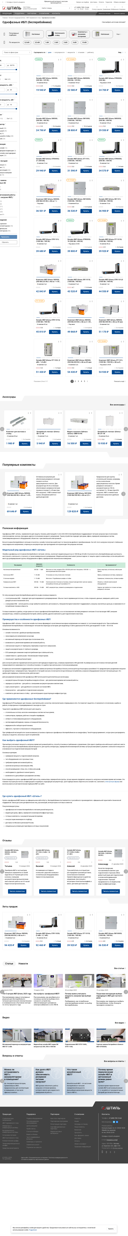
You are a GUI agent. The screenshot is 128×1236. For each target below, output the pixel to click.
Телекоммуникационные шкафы (11, 1217)
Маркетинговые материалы (56, 1205)
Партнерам (54, 1187)
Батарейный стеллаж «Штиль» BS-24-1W (109, 492)
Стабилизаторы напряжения (8, 1192)
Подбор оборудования (34, 1191)
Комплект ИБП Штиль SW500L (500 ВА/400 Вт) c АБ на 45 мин (79, 414)
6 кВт (75, 42)
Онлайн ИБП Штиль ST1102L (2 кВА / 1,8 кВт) (48, 414)
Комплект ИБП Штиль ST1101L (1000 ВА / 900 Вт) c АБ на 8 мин (111, 414)
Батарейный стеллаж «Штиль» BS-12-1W (48, 492)
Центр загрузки (31, 1198)
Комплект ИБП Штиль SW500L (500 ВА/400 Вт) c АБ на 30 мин (111, 367)
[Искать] (69, 8)
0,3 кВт (27, 42)
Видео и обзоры (32, 1207)
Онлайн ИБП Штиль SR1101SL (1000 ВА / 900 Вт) (79, 320)
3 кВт (65, 42)
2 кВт (56, 42)
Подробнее (33, 1230)
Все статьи (120, 1034)
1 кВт (47, 42)
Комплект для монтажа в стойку (16, 492)
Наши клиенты (79, 1199)
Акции (76, 1194)
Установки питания (9, 1207)
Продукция (6, 1187)
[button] (118, 34)
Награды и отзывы (81, 1196)
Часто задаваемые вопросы (33, 1210)
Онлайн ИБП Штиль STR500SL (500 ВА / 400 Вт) (110, 179)
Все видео (120, 1092)
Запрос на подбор (82, 2)
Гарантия (109, 2)
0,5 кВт (37, 42)
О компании (79, 1187)
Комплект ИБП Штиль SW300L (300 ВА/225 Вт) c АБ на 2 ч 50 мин (79, 367)
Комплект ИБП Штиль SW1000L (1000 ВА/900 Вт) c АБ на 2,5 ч (79, 560)
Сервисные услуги (32, 1217)
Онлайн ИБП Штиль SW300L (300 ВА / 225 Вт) (47, 86)
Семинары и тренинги (34, 1214)
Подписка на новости (33, 1220)
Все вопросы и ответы (115, 1133)
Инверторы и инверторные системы (10, 1199)
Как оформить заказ (81, 1208)
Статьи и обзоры (32, 1204)
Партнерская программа (59, 1194)
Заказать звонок (119, 13)
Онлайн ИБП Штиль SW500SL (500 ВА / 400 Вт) (110, 133)
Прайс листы (31, 1201)
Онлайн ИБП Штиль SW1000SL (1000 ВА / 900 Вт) (79, 226)
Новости (77, 1191)
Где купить (78, 1205)
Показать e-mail (112, 1212)
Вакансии (77, 1202)
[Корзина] (122, 8)
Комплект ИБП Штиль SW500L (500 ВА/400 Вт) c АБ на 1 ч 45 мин (18, 560)
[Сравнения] (107, 8)
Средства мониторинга (10, 1220)
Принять (111, 1229)
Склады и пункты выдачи (15, 2)
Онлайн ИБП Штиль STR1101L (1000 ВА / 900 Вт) (47, 273)
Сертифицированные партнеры (57, 1200)
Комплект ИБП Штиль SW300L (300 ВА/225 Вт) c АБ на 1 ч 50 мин (47, 320)
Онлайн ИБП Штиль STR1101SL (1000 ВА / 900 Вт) (48, 367)
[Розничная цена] (12, 65)
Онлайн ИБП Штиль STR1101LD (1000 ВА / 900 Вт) (111, 320)
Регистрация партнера (58, 1196)
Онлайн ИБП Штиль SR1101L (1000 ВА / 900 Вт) (110, 226)
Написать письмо (104, 13)
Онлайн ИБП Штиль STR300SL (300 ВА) (110, 86)
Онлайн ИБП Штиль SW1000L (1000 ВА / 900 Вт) (78, 133)
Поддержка (31, 1187)
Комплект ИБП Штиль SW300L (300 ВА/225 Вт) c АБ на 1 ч (47, 226)
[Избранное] (115, 8)
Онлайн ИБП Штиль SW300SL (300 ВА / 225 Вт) (78, 86)
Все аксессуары (118, 457)
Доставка (93, 2)
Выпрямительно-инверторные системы (10, 1204)
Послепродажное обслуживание (32, 1194)
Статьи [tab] (9, 1029)
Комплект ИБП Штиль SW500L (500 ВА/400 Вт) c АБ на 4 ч (16, 1000)
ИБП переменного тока (10, 1195)
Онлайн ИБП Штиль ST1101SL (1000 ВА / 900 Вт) (110, 273)
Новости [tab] (23, 1029)
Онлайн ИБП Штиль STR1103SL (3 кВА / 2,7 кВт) (48, 1000)
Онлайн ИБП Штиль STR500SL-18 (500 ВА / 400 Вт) (79, 273)
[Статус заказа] (97, 8)
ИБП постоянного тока (10, 1210)
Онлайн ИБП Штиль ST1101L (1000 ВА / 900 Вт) (78, 179)
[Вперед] (87, 434)
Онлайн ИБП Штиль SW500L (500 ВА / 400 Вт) (47, 133)
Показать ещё (120, 434)
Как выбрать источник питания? (114, 22)
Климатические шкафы (10, 1213)
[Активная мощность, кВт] (12, 105)
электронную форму (112, 841)
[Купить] (55, 97)
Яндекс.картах (118, 1220)
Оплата (101, 2)
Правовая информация (82, 1219)
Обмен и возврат (120, 2)
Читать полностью (17, 951)
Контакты (106, 1187)
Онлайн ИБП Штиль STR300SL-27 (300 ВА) (48, 179)
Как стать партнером (57, 1191)
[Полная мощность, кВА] (12, 90)
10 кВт (84, 42)
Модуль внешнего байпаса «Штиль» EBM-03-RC (77, 492)
